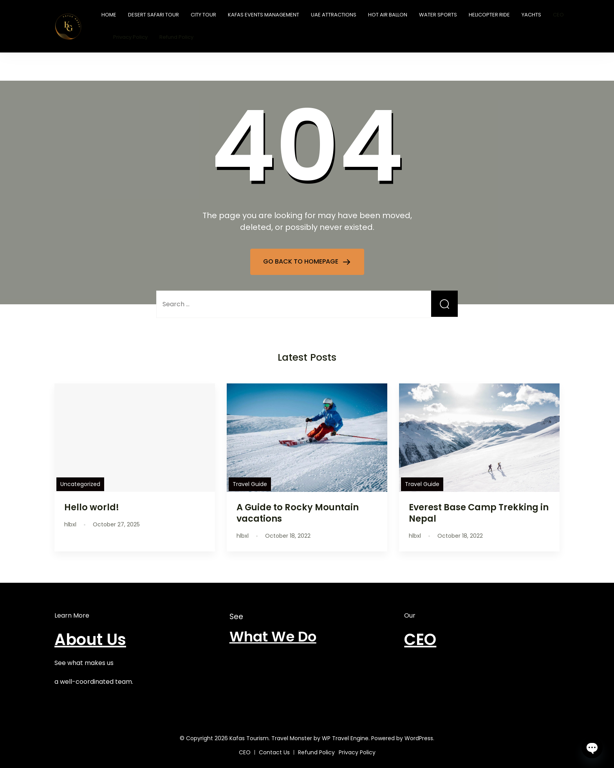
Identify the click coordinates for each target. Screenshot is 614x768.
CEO (558, 14)
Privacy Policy (130, 37)
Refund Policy (176, 37)
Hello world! (91, 507)
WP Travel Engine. (346, 738)
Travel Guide (250, 484)
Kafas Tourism (249, 738)
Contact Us (274, 752)
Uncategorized (80, 484)
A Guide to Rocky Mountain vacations (298, 513)
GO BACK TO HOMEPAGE (301, 261)
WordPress (419, 738)
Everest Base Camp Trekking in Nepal (479, 513)
